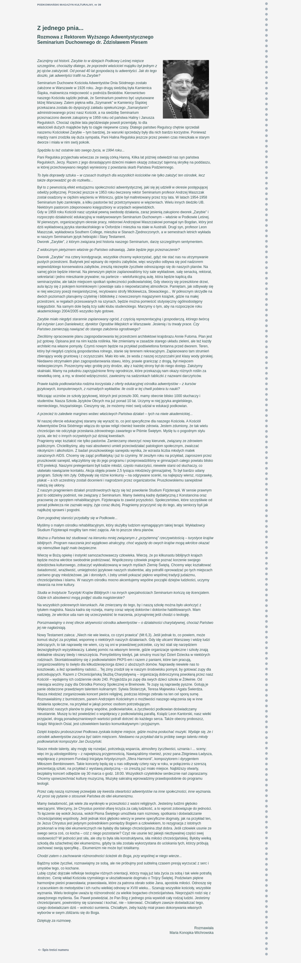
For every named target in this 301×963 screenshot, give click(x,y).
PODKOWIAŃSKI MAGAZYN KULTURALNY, (65, 4)
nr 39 (97, 4)
